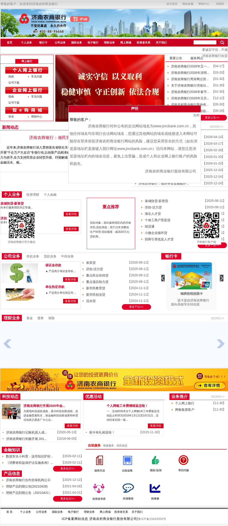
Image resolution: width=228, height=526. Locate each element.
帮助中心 (203, 3)
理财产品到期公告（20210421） (29, 493)
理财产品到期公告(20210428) (27, 486)
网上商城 (125, 42)
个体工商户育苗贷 (157, 220)
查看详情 (71, 214)
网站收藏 (187, 3)
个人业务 (26, 42)
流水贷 (91, 301)
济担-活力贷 (153, 207)
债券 (40, 318)
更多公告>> (212, 117)
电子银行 (92, 42)
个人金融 (50, 194)
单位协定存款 (54, 287)
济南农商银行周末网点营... (190, 79)
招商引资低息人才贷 (159, 239)
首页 (9, 42)
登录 (11, 116)
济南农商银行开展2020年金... (44, 406)
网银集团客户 (184, 409)
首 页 (9, 511)
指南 (11, 76)
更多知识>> (67, 468)
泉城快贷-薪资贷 (12, 203)
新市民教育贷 (95, 288)
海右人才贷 (153, 214)
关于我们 (161, 42)
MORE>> (216, 126)
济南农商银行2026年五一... (190, 66)
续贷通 (149, 226)
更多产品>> (212, 245)
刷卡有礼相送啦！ (102, 432)
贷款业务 (50, 256)
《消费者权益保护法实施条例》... (29, 462)
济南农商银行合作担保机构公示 (28, 480)
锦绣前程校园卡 (191, 293)
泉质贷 (91, 262)
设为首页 (172, 3)
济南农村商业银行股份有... (190, 104)
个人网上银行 (184, 403)
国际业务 (76, 42)
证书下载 (13, 82)
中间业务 (67, 256)
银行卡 (43, 42)
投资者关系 (143, 42)
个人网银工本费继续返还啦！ (127, 406)
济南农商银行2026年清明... (190, 72)
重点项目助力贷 (97, 282)
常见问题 (36, 76)
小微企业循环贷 (156, 233)
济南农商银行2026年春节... (190, 92)
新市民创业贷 (95, 294)
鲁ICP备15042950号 (152, 519)
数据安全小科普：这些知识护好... (29, 456)
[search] (205, 42)
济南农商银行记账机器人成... (26, 432)
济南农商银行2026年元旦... (190, 98)
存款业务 (32, 256)
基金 (29, 318)
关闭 (196, 115)
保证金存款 (53, 265)
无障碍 (220, 3)
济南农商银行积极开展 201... (26, 439)
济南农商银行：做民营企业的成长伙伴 (64, 137)
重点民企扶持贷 (97, 275)
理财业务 (109, 42)
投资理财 (32, 194)
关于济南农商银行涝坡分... (190, 85)
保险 (51, 318)
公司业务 (60, 42)
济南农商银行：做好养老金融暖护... (163, 183)
